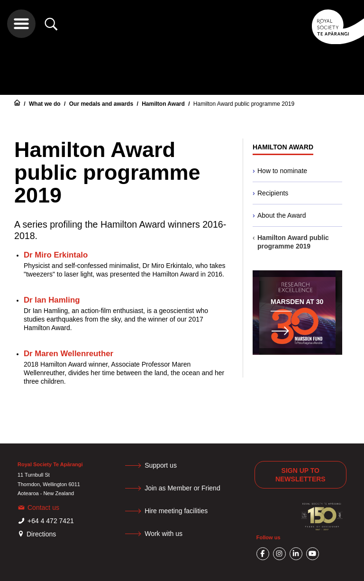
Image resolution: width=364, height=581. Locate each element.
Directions (41, 534)
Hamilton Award (164, 104)
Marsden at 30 (297, 301)
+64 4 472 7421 (50, 521)
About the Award (281, 215)
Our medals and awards (102, 104)
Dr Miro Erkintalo (56, 254)
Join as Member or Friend (182, 488)
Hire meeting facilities (176, 511)
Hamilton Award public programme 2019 (243, 104)
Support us (161, 465)
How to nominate (282, 171)
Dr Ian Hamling (52, 299)
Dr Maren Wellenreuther (68, 353)
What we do (45, 104)
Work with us (163, 533)
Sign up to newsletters (300, 475)
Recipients (272, 193)
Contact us (43, 507)
